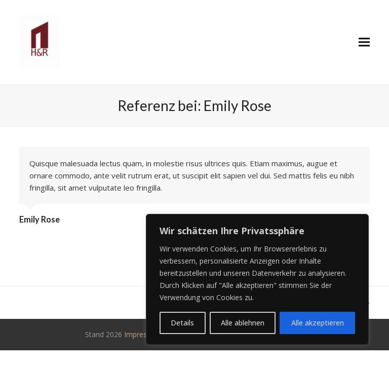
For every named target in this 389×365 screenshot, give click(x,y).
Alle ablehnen (242, 322)
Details (182, 322)
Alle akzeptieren (317, 322)
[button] (364, 42)
